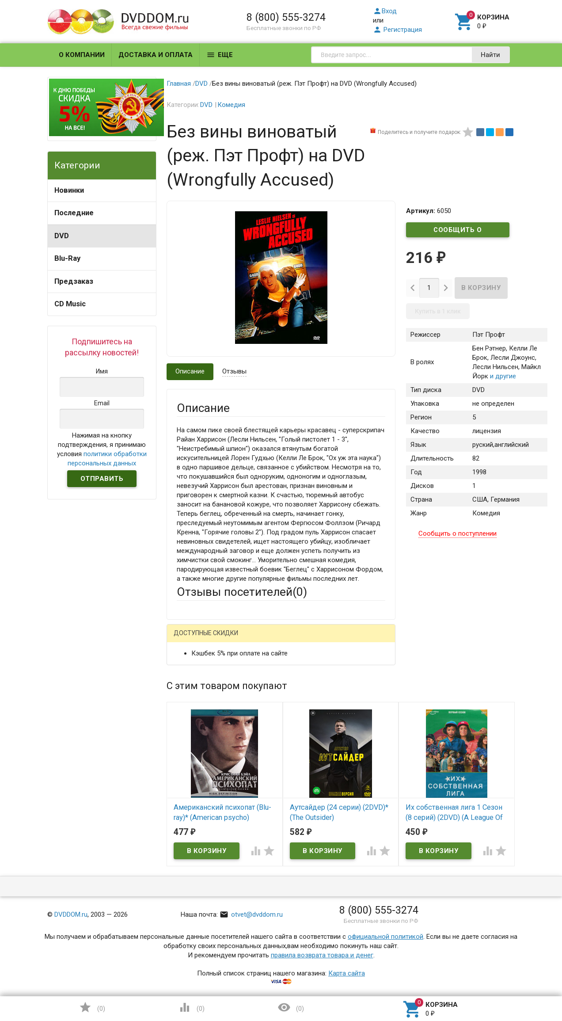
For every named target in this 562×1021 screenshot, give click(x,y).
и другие (502, 377)
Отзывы (234, 371)
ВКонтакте (287, 640)
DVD (61, 236)
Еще (219, 54)
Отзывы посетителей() (242, 591)
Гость (188, 639)
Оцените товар (199, 753)
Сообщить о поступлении (458, 231)
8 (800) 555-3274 (286, 17)
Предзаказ (73, 281)
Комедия (231, 105)
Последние (74, 213)
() (92, 1007)
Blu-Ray (67, 258)
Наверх (525, 978)
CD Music (70, 304)
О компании (82, 55)
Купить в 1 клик (438, 311)
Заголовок (193, 729)
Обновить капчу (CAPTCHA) (288, 902)
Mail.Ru (233, 640)
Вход (385, 11)
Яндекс (341, 640)
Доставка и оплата (155, 55)
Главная (179, 84)
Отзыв (186, 768)
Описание (190, 371)
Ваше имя (191, 671)
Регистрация (397, 30)
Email (184, 695)
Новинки (69, 190)
